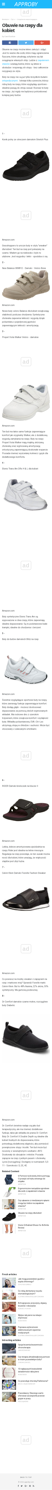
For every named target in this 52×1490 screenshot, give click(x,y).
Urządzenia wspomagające (27, 19)
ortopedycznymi (10, 80)
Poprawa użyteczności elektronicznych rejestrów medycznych (29, 1330)
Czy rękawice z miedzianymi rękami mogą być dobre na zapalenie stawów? (33, 1203)
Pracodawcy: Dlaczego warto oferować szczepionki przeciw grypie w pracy (31, 1396)
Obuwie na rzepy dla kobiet (30, 1213)
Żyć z (13, 19)
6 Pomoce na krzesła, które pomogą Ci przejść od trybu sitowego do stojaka (34, 1178)
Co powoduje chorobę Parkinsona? (33, 1381)
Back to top (26, 1477)
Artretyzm (5, 19)
